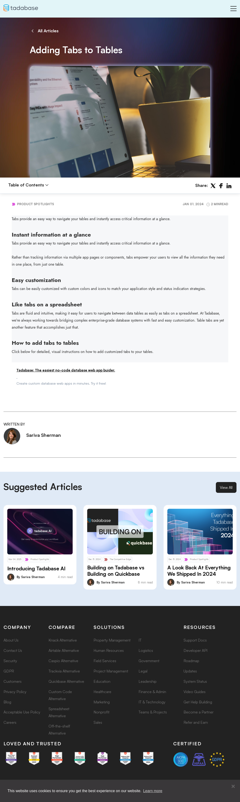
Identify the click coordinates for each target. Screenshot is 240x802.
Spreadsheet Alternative (59, 712)
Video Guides (195, 691)
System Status (195, 681)
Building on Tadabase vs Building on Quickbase (115, 570)
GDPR (9, 671)
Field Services (105, 660)
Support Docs (195, 640)
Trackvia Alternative (64, 671)
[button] (233, 786)
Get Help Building (198, 702)
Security (10, 660)
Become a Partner (199, 712)
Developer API (195, 650)
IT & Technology (152, 702)
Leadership (148, 681)
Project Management (111, 671)
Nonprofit (101, 712)
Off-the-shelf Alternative (59, 729)
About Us (11, 640)
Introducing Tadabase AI (36, 568)
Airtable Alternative (64, 650)
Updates (190, 671)
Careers (10, 722)
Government (149, 660)
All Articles (44, 31)
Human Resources (109, 650)
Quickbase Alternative (66, 681)
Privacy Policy (15, 691)
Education (102, 681)
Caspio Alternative (63, 660)
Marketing (102, 702)
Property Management (112, 640)
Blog (7, 702)
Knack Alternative (63, 640)
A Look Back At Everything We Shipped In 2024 (199, 570)
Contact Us (13, 650)
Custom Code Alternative (60, 695)
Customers (13, 681)
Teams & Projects (153, 712)
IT (140, 640)
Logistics (146, 650)
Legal (143, 671)
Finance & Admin (152, 691)
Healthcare (102, 691)
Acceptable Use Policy (22, 712)
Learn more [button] (152, 791)
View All (226, 487)
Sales (98, 722)
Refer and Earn (196, 722)
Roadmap (191, 660)
